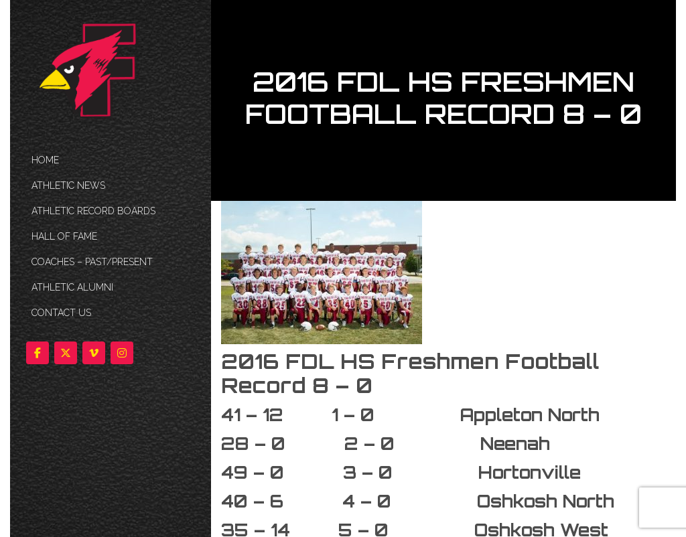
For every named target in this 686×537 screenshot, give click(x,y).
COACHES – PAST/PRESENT (92, 261)
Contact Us (61, 312)
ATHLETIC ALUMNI (72, 287)
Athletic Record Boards (93, 211)
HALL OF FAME (64, 236)
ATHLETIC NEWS (68, 185)
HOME (45, 160)
